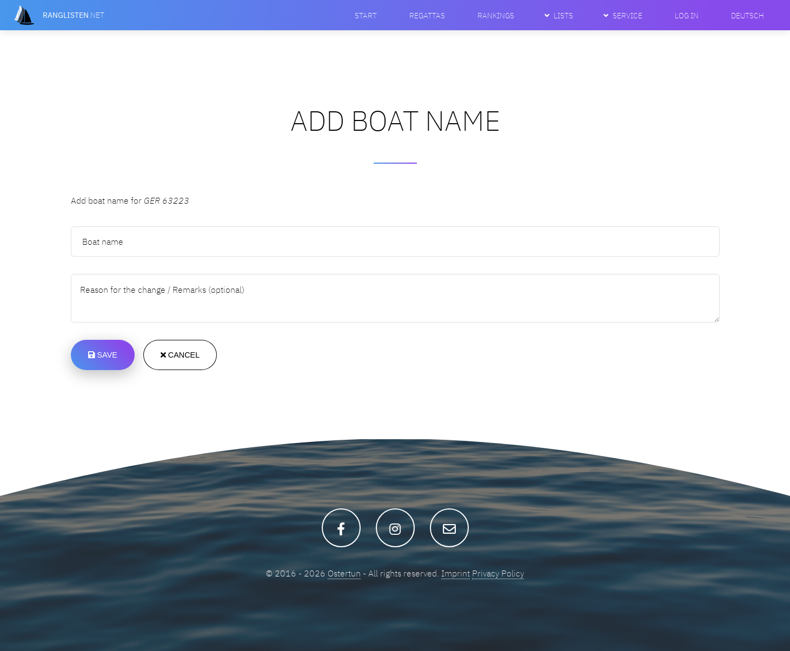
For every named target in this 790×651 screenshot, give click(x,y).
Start (366, 15)
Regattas (427, 15)
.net (73, 15)
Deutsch (747, 15)
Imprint (455, 573)
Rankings (495, 15)
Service (627, 15)
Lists (563, 15)
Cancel (180, 355)
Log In (687, 15)
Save (102, 355)
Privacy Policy (498, 573)
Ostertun (344, 573)
